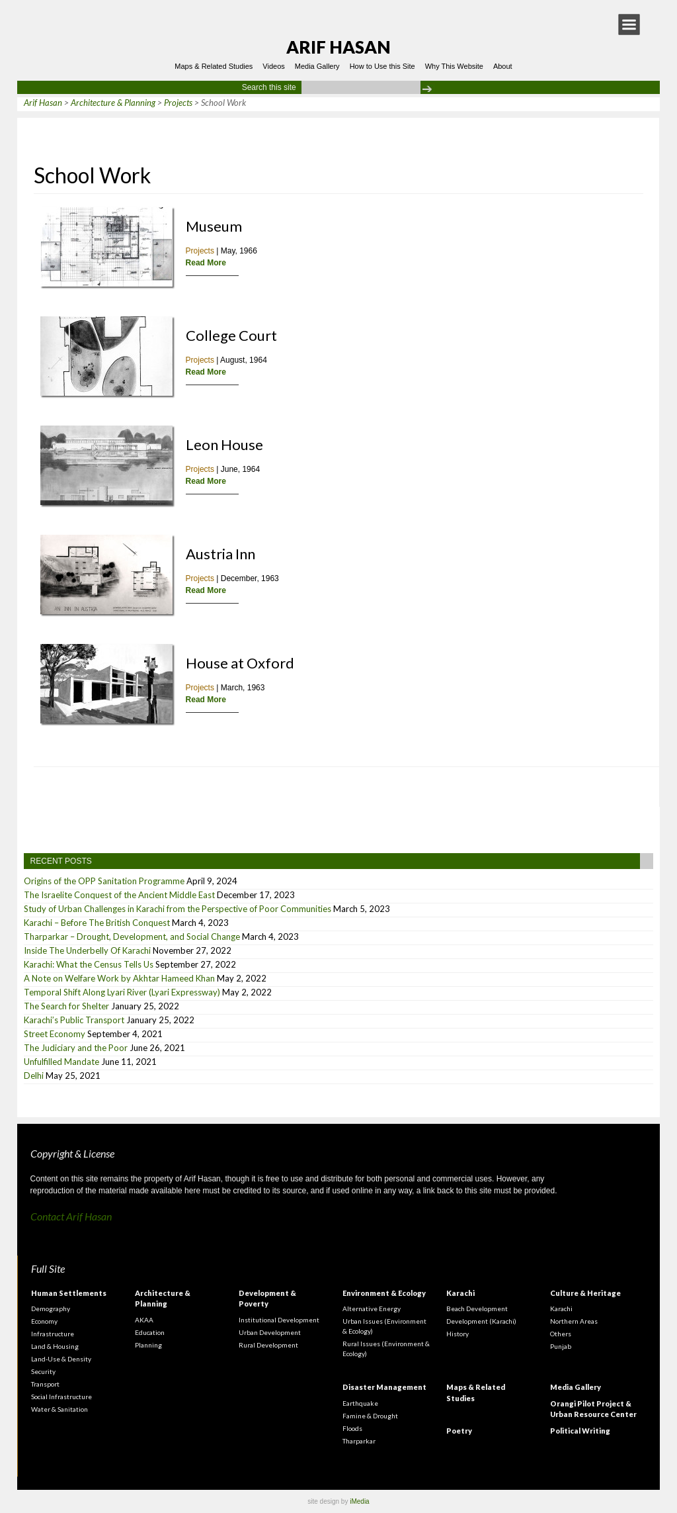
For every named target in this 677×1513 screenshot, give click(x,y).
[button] (629, 24)
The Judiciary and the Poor (76, 1047)
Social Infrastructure (61, 1396)
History (457, 1334)
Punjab (560, 1346)
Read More (206, 262)
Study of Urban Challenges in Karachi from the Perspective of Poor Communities (177, 908)
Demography (50, 1308)
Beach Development (477, 1308)
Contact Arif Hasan (71, 1216)
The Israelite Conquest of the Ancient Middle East (119, 895)
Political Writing (580, 1430)
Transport (45, 1384)
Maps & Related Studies (214, 66)
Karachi (460, 1293)
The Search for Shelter (66, 1006)
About (502, 66)
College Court (231, 335)
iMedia (359, 1501)
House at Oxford (240, 663)
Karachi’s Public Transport (74, 1020)
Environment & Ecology (384, 1293)
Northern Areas (574, 1321)
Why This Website (454, 66)
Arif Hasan (338, 47)
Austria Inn (220, 554)
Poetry (459, 1430)
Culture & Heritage (585, 1293)
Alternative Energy (371, 1308)
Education (150, 1332)
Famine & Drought (370, 1416)
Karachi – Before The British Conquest (97, 922)
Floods (352, 1428)
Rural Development (268, 1345)
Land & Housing (55, 1346)
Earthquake (360, 1403)
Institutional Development (279, 1320)
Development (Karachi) (481, 1321)
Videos (273, 66)
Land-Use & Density (61, 1359)
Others (560, 1334)
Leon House (224, 444)
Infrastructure (52, 1334)
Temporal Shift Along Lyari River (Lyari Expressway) (122, 992)
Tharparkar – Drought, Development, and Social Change (132, 936)
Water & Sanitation (59, 1409)
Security (43, 1371)
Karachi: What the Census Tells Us (88, 964)
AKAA (144, 1320)
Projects (200, 250)
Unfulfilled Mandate (61, 1061)
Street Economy (54, 1034)
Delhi (34, 1075)
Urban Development (270, 1332)
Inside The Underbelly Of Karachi (87, 950)
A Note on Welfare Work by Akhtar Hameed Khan (119, 978)
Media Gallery (317, 66)
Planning (148, 1345)
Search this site (269, 87)
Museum (214, 226)
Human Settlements (68, 1293)
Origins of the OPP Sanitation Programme (104, 881)
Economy (44, 1321)
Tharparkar (359, 1441)
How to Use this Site (382, 66)
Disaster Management (384, 1387)
